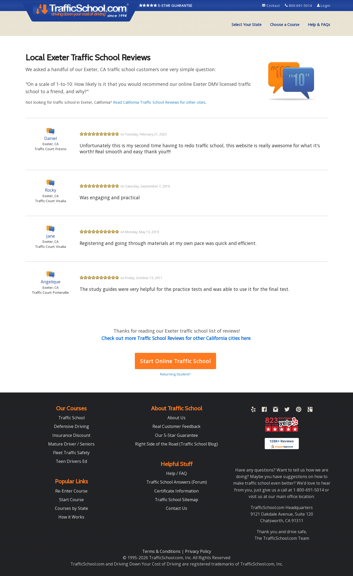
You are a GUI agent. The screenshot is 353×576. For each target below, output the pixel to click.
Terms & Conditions (162, 551)
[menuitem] (246, 24)
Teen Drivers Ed (71, 461)
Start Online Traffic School (175, 361)
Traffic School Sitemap (176, 499)
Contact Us (176, 508)
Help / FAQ (176, 473)
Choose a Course (284, 24)
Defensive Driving (71, 426)
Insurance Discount (71, 435)
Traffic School (71, 418)
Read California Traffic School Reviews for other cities (159, 102)
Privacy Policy (198, 551)
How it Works (71, 517)
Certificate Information (176, 491)
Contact (271, 5)
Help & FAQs (319, 24)
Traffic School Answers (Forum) (176, 482)
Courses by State (71, 508)
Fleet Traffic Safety (71, 452)
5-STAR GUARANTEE (166, 5)
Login (323, 5)
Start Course (71, 499)
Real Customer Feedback (176, 426)
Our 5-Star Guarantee (176, 435)
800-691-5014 (299, 5)
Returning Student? (175, 374)
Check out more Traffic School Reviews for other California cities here (175, 338)
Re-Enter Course (71, 491)
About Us (176, 418)
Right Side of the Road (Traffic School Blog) (176, 444)
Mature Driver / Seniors (71, 444)
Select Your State (247, 24)
